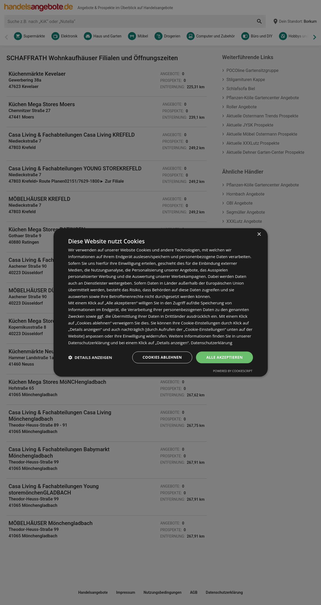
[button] (90, 357)
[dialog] (161, 302)
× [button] (259, 234)
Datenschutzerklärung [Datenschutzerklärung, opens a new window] (211, 342)
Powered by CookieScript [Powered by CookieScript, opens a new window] (232, 371)
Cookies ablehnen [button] (162, 357)
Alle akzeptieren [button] (224, 357)
